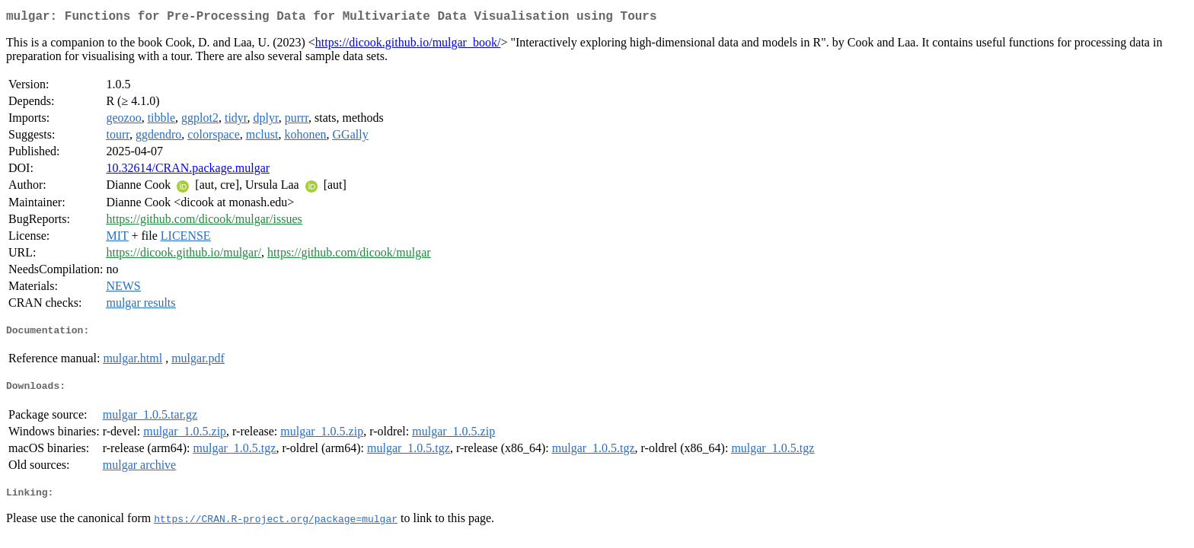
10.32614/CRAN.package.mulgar (188, 170)
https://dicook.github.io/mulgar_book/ (408, 45)
